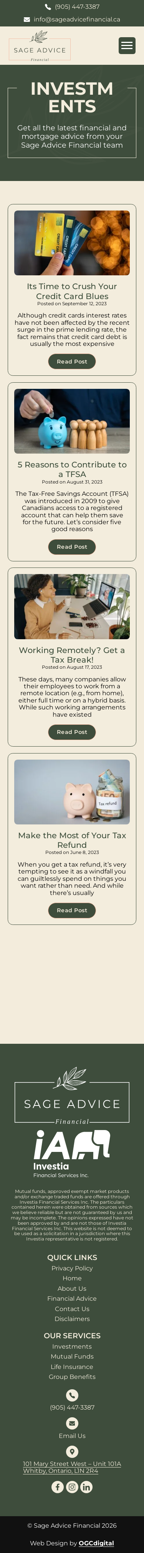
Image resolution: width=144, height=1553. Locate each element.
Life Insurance (72, 1367)
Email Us (72, 1436)
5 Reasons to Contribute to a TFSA (72, 469)
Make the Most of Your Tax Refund (72, 840)
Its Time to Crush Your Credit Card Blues (72, 291)
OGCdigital (96, 1543)
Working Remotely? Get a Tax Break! (72, 655)
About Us (72, 1288)
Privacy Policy (72, 1268)
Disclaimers (72, 1319)
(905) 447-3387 (72, 1407)
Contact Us (72, 1309)
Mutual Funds (72, 1356)
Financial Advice (72, 1298)
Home (72, 1278)
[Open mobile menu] (127, 45)
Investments (72, 1346)
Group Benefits (72, 1377)
